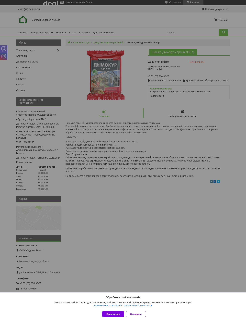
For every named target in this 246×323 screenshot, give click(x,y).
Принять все (113, 314)
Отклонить (137, 314)
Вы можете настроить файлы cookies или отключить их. (121, 307)
